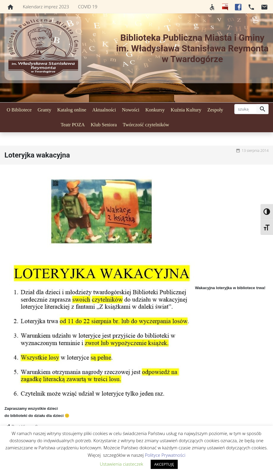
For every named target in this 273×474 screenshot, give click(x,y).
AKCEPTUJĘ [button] (164, 464)
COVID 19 (87, 7)
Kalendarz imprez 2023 (46, 7)
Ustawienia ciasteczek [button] (121, 464)
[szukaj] (245, 109)
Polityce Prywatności (165, 455)
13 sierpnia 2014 (255, 150)
